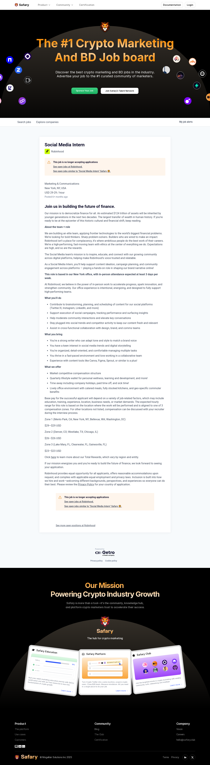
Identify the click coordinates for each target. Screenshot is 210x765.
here (53, 457)
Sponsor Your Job (84, 90)
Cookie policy (111, 561)
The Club (99, 734)
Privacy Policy (86, 484)
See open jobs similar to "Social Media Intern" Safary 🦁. (82, 171)
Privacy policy (96, 561)
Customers (20, 739)
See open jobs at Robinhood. (68, 166)
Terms (166, 757)
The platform (22, 729)
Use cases (20, 734)
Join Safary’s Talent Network (119, 90)
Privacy (175, 757)
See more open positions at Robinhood (75, 525)
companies (47, 122)
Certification (101, 739)
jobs (24, 122)
